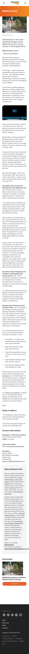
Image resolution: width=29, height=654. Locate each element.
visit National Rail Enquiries (15, 446)
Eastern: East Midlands (10, 53)
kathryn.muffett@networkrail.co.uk (13, 461)
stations (11, 488)
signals (7, 484)
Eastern (16, 51)
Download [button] (14, 584)
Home (4, 620)
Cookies (14, 636)
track (20, 477)
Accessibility (18, 638)
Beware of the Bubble (12, 393)
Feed (3, 643)
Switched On (6, 376)
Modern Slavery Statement (9, 641)
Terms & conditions (7, 638)
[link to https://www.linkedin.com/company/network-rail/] (13, 615)
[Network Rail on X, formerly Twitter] (17, 615)
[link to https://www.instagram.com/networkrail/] (8, 615)
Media (4, 625)
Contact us (5, 628)
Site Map (21, 641)
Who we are (5, 622)
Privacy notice (6, 636)
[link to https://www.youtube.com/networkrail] (21, 615)
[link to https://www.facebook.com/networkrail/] (4, 615)
